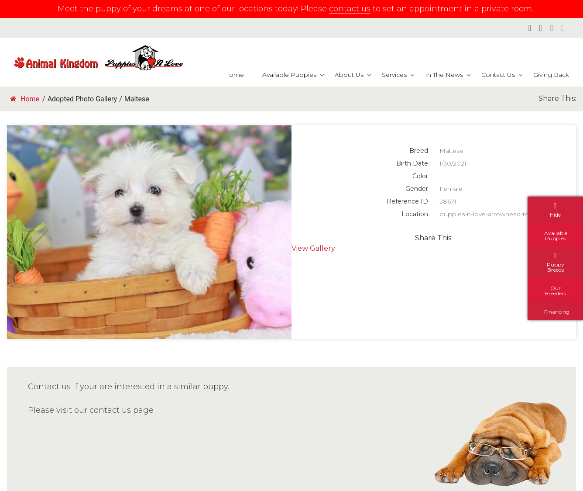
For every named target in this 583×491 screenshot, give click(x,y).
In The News (444, 75)
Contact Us (498, 75)
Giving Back (551, 75)
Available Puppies (289, 75)
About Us (349, 75)
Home (234, 75)
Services (394, 75)
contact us (349, 9)
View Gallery (313, 248)
